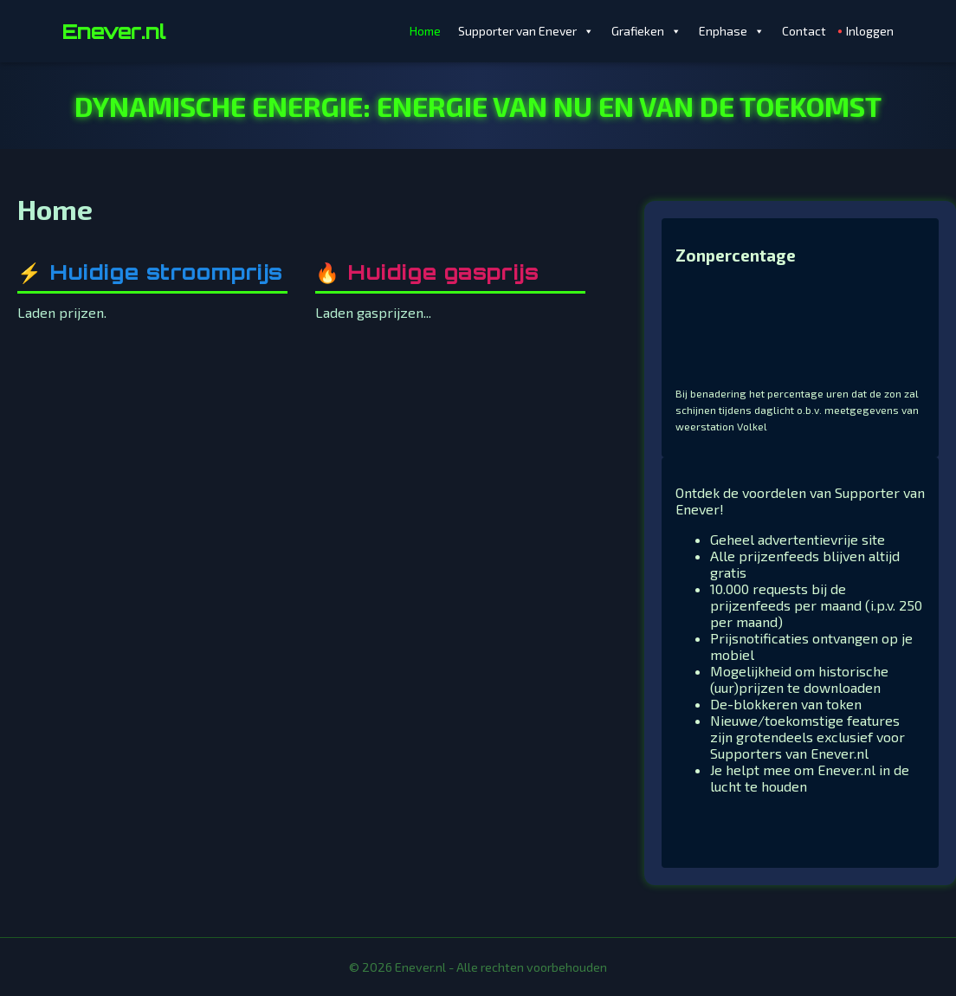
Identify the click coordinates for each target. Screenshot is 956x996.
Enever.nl (113, 31)
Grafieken (646, 31)
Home (425, 30)
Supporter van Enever (526, 31)
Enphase (732, 31)
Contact (804, 30)
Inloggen (870, 30)
